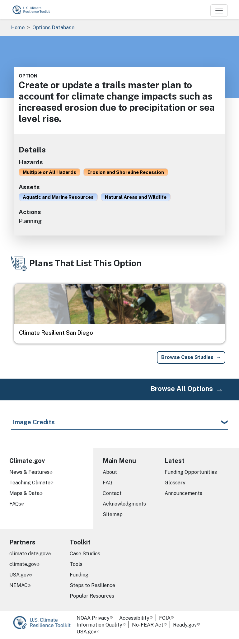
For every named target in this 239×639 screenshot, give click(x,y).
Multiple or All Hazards (49, 172)
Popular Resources (92, 596)
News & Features (29, 472)
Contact (112, 493)
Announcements (183, 493)
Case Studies (85, 554)
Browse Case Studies (187, 357)
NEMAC (18, 585)
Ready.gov (185, 625)
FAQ (107, 483)
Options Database (53, 27)
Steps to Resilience (92, 585)
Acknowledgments (124, 504)
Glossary (175, 483)
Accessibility (134, 618)
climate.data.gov (28, 554)
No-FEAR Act (147, 625)
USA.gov (19, 575)
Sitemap (113, 514)
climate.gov (22, 564)
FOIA (165, 618)
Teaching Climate (29, 483)
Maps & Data (24, 493)
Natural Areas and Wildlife (135, 197)
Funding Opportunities (191, 472)
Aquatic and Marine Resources (58, 197)
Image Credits (34, 422)
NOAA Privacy (93, 618)
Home (18, 27)
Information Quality (99, 625)
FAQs (15, 504)
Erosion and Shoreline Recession (125, 172)
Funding (79, 575)
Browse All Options (181, 389)
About (110, 472)
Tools (76, 564)
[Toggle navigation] (219, 10)
